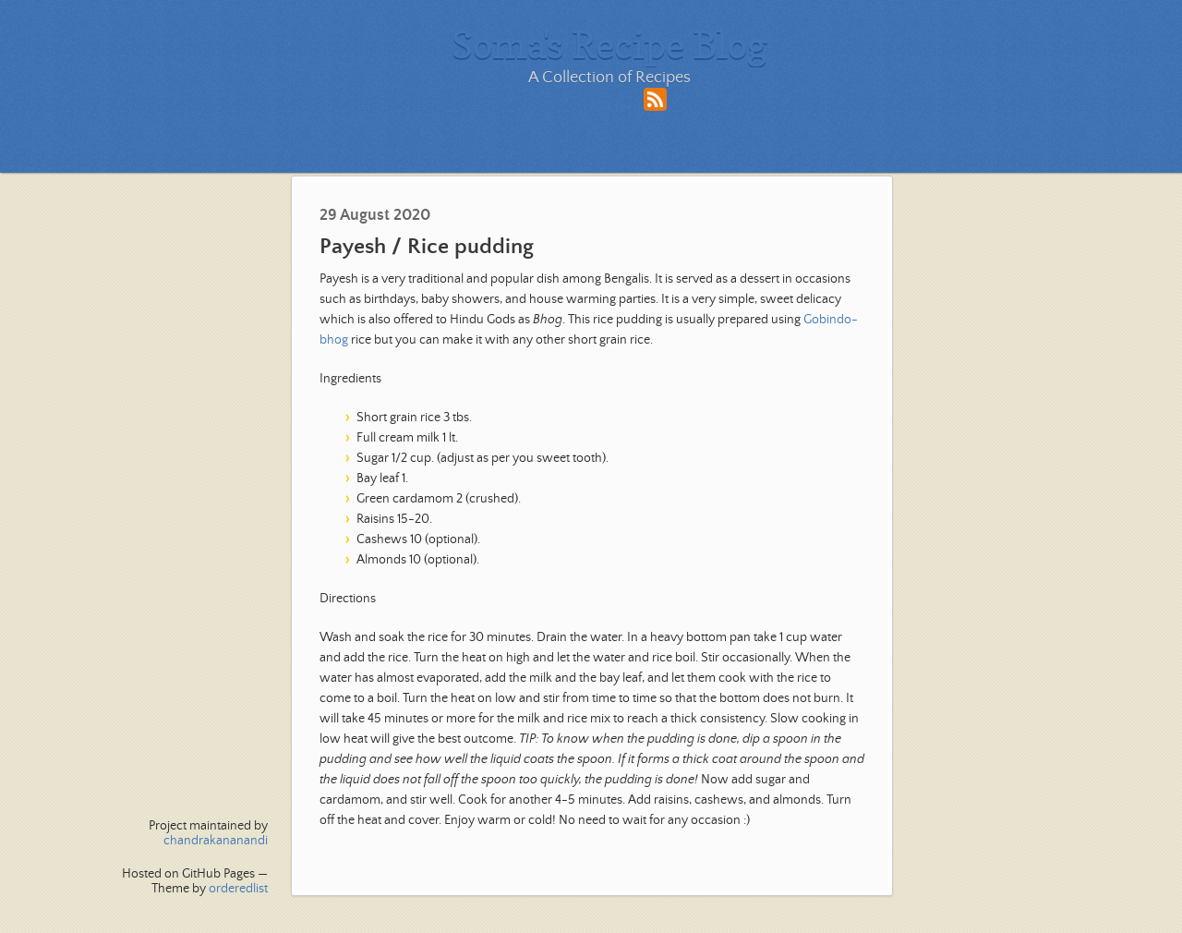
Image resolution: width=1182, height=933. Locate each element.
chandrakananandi (215, 840)
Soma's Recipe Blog (609, 44)
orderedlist (238, 888)
